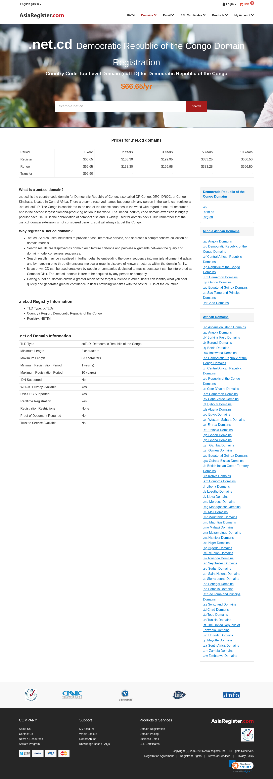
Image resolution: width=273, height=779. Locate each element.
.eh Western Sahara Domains (224, 419)
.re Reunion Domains (218, 553)
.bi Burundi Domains (217, 342)
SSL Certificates (193, 15)
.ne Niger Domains (216, 543)
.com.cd (208, 212)
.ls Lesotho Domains (217, 491)
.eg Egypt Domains (216, 414)
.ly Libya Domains (215, 496)
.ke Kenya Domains (217, 476)
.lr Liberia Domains (216, 486)
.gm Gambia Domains (218, 445)
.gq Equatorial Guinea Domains (225, 287)
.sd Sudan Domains (217, 568)
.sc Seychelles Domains (220, 563)
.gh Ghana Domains (217, 440)
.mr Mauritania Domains (220, 517)
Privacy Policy (245, 756)
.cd (205, 206)
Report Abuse (87, 738)
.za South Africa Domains (221, 645)
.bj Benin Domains (216, 348)
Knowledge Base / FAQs (94, 744)
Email (168, 15)
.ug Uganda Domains (218, 635)
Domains (149, 15)
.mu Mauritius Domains (219, 522)
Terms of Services (219, 756)
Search (196, 106)
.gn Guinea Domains (217, 450)
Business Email (149, 738)
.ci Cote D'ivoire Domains (221, 389)
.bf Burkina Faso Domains (221, 337)
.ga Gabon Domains (217, 282)
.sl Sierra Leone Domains (221, 578)
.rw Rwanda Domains (218, 558)
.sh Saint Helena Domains (221, 573)
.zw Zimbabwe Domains (220, 655)
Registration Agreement (159, 756)
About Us (25, 728)
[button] (31, 4)
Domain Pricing (149, 733)
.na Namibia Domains (218, 537)
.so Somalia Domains (218, 589)
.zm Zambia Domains (218, 650)
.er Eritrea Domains (217, 424)
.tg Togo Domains (215, 614)
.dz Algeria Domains (217, 409)
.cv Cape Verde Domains (221, 399)
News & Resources (31, 738)
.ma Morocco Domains (219, 501)
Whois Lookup (88, 733)
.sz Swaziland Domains (219, 604)
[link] (241, 766)
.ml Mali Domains (215, 512)
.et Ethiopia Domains (218, 430)
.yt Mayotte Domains (217, 640)
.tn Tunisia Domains (217, 620)
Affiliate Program (29, 744)
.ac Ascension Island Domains (224, 327)
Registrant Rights (190, 756)
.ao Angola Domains (217, 241)
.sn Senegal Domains (218, 584)
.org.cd (208, 217)
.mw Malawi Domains (218, 527)
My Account (244, 15)
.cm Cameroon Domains (220, 277)
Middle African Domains (221, 231)
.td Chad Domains (216, 303)
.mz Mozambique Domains (222, 532)
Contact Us (26, 733)
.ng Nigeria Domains (217, 548)
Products (220, 15)
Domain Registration (152, 728)
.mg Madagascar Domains (222, 507)
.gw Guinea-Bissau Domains (223, 461)
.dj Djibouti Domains (217, 404)
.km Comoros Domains (219, 481)
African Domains (216, 317)
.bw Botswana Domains (220, 353)
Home (131, 15)
